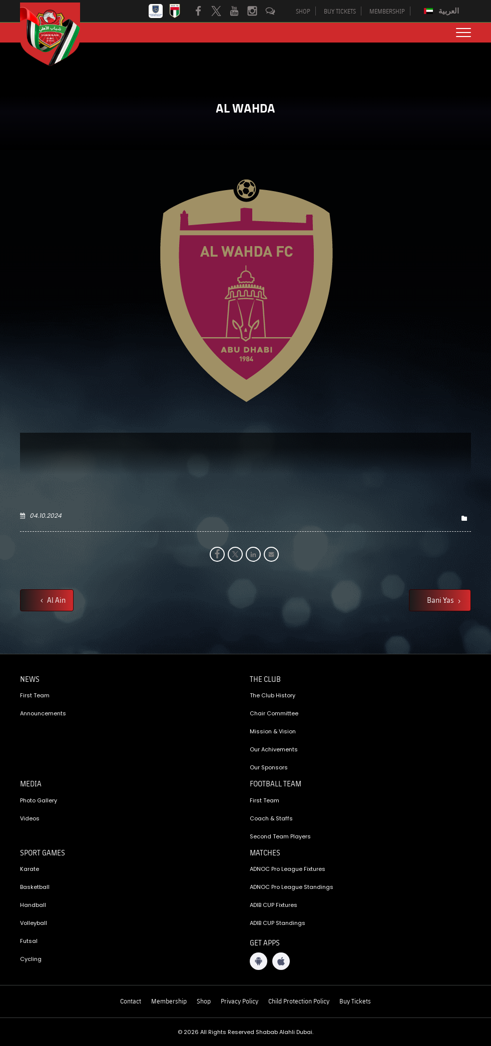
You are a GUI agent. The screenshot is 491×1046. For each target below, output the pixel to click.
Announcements (43, 713)
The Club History (272, 695)
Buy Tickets (355, 1001)
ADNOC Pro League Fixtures (287, 869)
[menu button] (463, 32)
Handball (33, 905)
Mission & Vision (273, 731)
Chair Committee (274, 713)
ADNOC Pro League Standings (291, 887)
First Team (35, 695)
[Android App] (258, 961)
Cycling (31, 959)
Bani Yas (441, 599)
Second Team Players (280, 836)
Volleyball (33, 923)
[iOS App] (281, 961)
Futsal (29, 941)
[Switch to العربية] (442, 11)
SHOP (303, 11)
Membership (169, 1001)
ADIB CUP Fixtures (273, 905)
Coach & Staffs (271, 818)
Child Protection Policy (298, 1001)
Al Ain (56, 599)
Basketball (35, 887)
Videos (30, 818)
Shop (204, 1001)
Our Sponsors (269, 767)
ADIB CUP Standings (277, 923)
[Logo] (57, 34)
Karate (29, 869)
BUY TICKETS (340, 11)
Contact (130, 1001)
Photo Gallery (38, 800)
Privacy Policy (239, 1001)
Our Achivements (274, 749)
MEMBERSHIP (387, 11)
